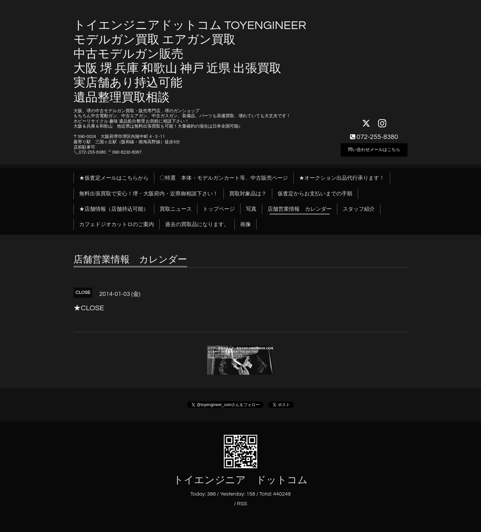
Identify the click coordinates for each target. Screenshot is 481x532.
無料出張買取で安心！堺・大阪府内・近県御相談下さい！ (148, 193)
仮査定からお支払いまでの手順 (315, 193)
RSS (242, 503)
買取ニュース (176, 209)
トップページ (219, 209)
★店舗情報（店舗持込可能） (114, 209)
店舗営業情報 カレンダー (300, 209)
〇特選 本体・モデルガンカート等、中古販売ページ (224, 178)
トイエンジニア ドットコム (240, 480)
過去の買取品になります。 (197, 224)
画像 (245, 224)
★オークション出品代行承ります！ (341, 178)
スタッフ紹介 (359, 209)
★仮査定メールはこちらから (114, 178)
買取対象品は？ (248, 193)
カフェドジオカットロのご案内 (116, 224)
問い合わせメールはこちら (374, 148)
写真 (251, 209)
